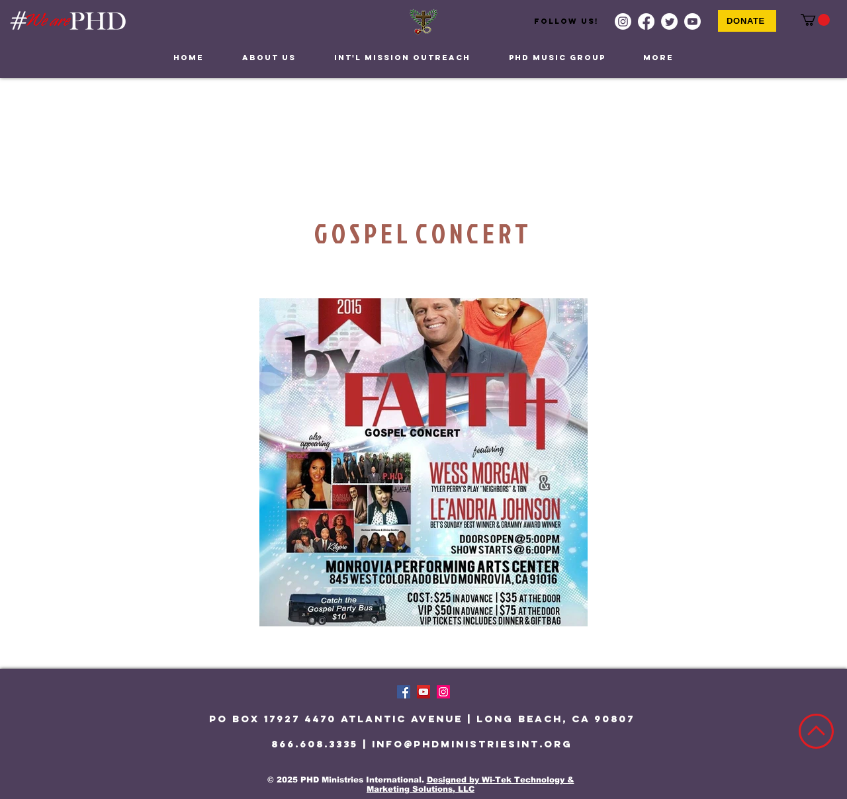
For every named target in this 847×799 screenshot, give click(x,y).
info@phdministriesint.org (472, 743)
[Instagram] (623, 21)
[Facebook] (646, 21)
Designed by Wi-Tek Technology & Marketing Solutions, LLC (470, 784)
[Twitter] (669, 21)
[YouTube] (423, 691)
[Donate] (747, 21)
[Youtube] (692, 21)
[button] (815, 20)
